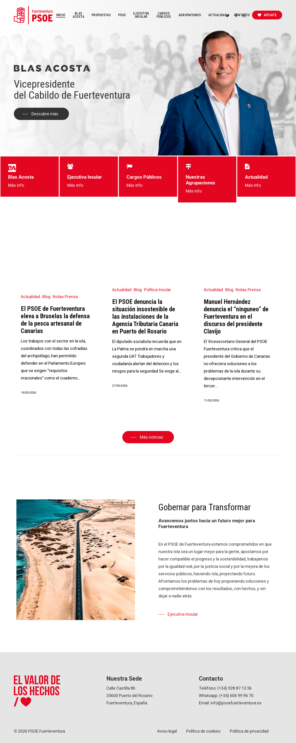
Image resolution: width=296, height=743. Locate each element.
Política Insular (157, 289)
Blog (46, 296)
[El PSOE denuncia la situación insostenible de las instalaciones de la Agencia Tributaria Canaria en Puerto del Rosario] (147, 311)
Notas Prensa (65, 296)
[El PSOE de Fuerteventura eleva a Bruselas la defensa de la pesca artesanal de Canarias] (55, 314)
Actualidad (30, 296)
